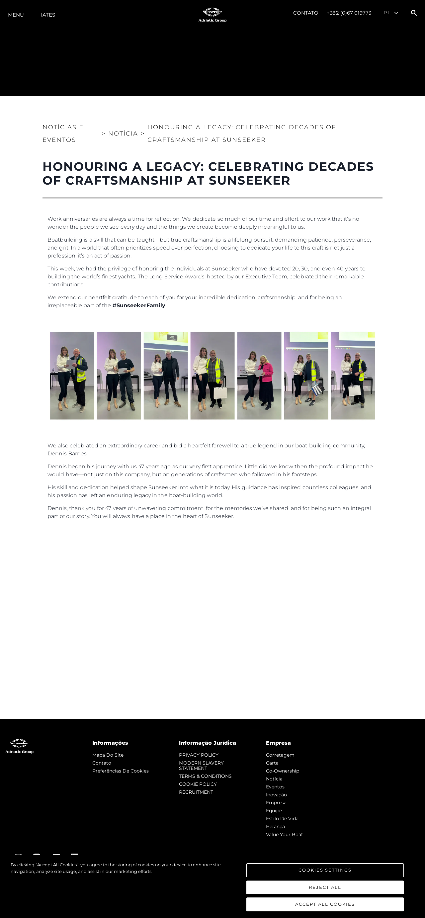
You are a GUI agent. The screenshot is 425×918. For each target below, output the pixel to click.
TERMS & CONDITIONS (205, 776)
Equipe (274, 811)
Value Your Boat (284, 834)
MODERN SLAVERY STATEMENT (201, 765)
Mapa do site (108, 755)
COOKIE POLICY (198, 784)
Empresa (276, 803)
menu (16, 15)
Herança (275, 827)
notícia (274, 779)
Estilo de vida (282, 819)
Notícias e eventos (63, 133)
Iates (48, 15)
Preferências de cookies (120, 771)
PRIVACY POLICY (198, 755)
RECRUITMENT (196, 792)
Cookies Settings (325, 870)
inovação (276, 795)
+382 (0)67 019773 (349, 13)
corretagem (280, 755)
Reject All (325, 887)
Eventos (275, 787)
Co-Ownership (282, 771)
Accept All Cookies (325, 904)
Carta (272, 763)
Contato (306, 13)
